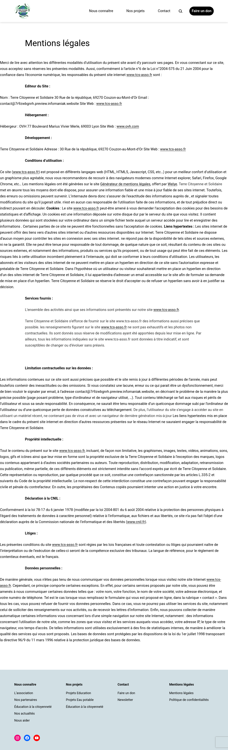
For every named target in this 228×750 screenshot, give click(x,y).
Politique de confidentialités (189, 700)
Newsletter (125, 700)
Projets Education (78, 693)
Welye (172, 184)
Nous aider (22, 720)
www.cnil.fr (136, 522)
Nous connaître (101, 11)
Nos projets (135, 11)
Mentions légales (181, 693)
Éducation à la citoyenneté (33, 707)
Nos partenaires (25, 700)
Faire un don (201, 11)
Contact (164, 11)
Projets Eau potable (80, 700)
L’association (23, 693)
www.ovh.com (127, 126)
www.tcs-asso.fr (139, 75)
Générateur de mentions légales (125, 184)
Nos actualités (24, 713)
